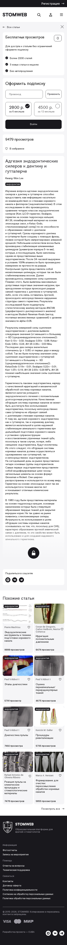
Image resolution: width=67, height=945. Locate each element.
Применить (53, 94)
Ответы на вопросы (13, 866)
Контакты (8, 881)
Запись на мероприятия (16, 854)
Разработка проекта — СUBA (18, 932)
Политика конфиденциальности (20, 890)
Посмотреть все (52, 808)
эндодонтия (13, 184)
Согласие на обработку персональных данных (28, 894)
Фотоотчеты (10, 850)
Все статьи (11, 27)
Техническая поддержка (16, 870)
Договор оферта (12, 885)
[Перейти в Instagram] (7, 579)
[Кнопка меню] (61, 14)
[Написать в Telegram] (21, 579)
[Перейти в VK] (14, 579)
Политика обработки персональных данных (26, 898)
